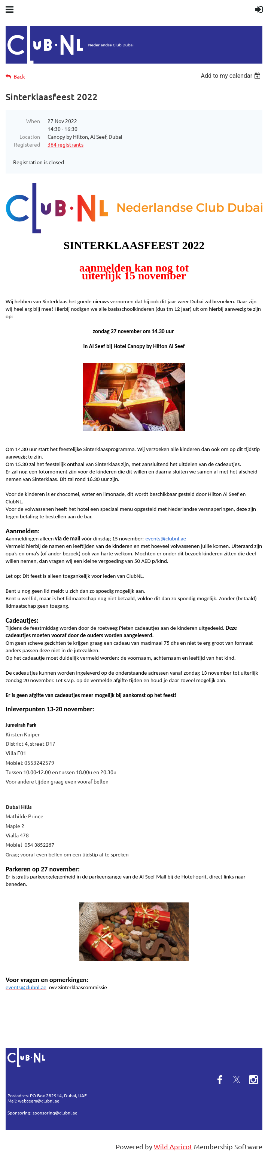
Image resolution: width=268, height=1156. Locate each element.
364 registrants (65, 144)
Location (29, 136)
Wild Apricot (173, 1146)
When (33, 120)
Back (19, 76)
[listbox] (231, 75)
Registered (27, 144)
